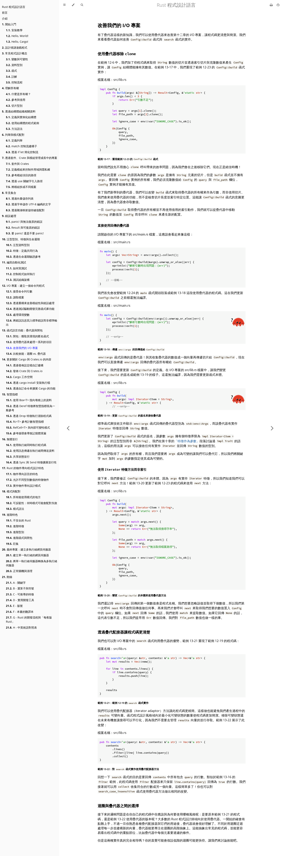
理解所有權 (10, 88)
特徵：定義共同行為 (22, 251)
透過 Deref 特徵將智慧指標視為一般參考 (30, 408)
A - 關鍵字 (16, 582)
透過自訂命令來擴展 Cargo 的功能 (30, 388)
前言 (4, 12)
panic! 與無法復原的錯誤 (24, 221)
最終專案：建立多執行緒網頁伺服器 (26, 549)
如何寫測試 (16, 268)
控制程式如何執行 (20, 274)
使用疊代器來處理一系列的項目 (29, 342)
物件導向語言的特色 (22, 474)
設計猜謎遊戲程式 (14, 47)
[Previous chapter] (68, 428)
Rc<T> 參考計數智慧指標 (25, 421)
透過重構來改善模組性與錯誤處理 (30, 303)
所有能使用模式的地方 (23, 497)
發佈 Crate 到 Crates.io (24, 371)
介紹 (4, 18)
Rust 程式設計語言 (13, 7)
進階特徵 (15, 526)
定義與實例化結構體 (21, 117)
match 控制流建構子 (21, 146)
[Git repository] (278, 5)
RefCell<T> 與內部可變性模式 (28, 427)
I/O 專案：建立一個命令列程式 (23, 286)
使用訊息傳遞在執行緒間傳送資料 (30, 451)
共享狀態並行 (18, 456)
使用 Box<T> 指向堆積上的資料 (29, 400)
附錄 (7, 577)
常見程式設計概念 (14, 53)
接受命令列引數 (19, 291)
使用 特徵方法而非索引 (122, 469)
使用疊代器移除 (117, 53)
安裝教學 (14, 30)
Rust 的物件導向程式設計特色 (23, 468)
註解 (11, 76)
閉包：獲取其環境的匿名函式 (27, 336)
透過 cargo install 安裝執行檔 (28, 383)
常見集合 (9, 193)
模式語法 (15, 509)
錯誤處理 (9, 216)
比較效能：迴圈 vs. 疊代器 (26, 353)
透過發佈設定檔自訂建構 (24, 365)
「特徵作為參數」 (187, 441)
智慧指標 (10, 394)
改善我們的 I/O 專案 (22, 348)
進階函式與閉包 (19, 538)
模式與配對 (11, 491)
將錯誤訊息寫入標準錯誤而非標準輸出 (31, 322)
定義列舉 (14, 140)
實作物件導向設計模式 (23, 485)
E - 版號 (14, 606)
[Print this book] (271, 5)
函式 (11, 71)
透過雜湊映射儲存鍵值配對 (25, 210)
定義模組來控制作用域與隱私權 (28, 169)
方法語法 (14, 129)
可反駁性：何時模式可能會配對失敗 (31, 503)
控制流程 (14, 82)
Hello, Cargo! (17, 41)
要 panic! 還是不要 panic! (25, 233)
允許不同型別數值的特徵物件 (27, 480)
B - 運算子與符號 (20, 588)
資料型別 (14, 65)
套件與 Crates (17, 164)
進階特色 (10, 515)
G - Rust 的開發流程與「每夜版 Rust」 (29, 619)
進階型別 (15, 532)
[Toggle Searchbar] (82, 5)
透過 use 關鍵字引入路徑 (24, 181)
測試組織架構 (18, 280)
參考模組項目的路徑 (21, 175)
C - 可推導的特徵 (20, 594)
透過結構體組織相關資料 (19, 111)
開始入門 (9, 24)
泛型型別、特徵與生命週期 (21, 239)
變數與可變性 (17, 59)
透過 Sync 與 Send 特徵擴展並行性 (31, 462)
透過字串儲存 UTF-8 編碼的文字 (28, 204)
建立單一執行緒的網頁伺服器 (27, 555)
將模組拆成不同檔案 (21, 187)
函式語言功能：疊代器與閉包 (22, 330)
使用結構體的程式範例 (22, 123)
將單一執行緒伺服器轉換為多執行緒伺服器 (31, 563)
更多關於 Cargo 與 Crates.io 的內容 (26, 359)
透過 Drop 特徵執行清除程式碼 (28, 416)
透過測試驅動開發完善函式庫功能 (30, 309)
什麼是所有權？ (18, 94)
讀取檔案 (15, 297)
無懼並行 (10, 439)
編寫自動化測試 (14, 262)
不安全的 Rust (18, 520)
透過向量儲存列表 (20, 198)
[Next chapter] (272, 428)
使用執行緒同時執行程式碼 (26, 445)
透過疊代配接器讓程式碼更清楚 (124, 632)
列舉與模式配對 (13, 135)
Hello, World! (17, 36)
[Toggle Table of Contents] (64, 5)
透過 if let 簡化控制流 (22, 152)
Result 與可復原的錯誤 (23, 227)
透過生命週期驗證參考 (23, 256)
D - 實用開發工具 (20, 600)
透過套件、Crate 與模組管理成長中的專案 (29, 158)
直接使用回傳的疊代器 (113, 225)
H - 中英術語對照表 (21, 627)
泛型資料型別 (18, 245)
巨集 (12, 544)
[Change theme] (73, 5)
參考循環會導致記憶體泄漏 (26, 433)
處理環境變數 (18, 315)
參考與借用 (15, 100)
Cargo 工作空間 (19, 377)
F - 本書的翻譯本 (20, 612)
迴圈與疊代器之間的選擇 (118, 805)
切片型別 (14, 105)
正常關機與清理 (19, 571)
